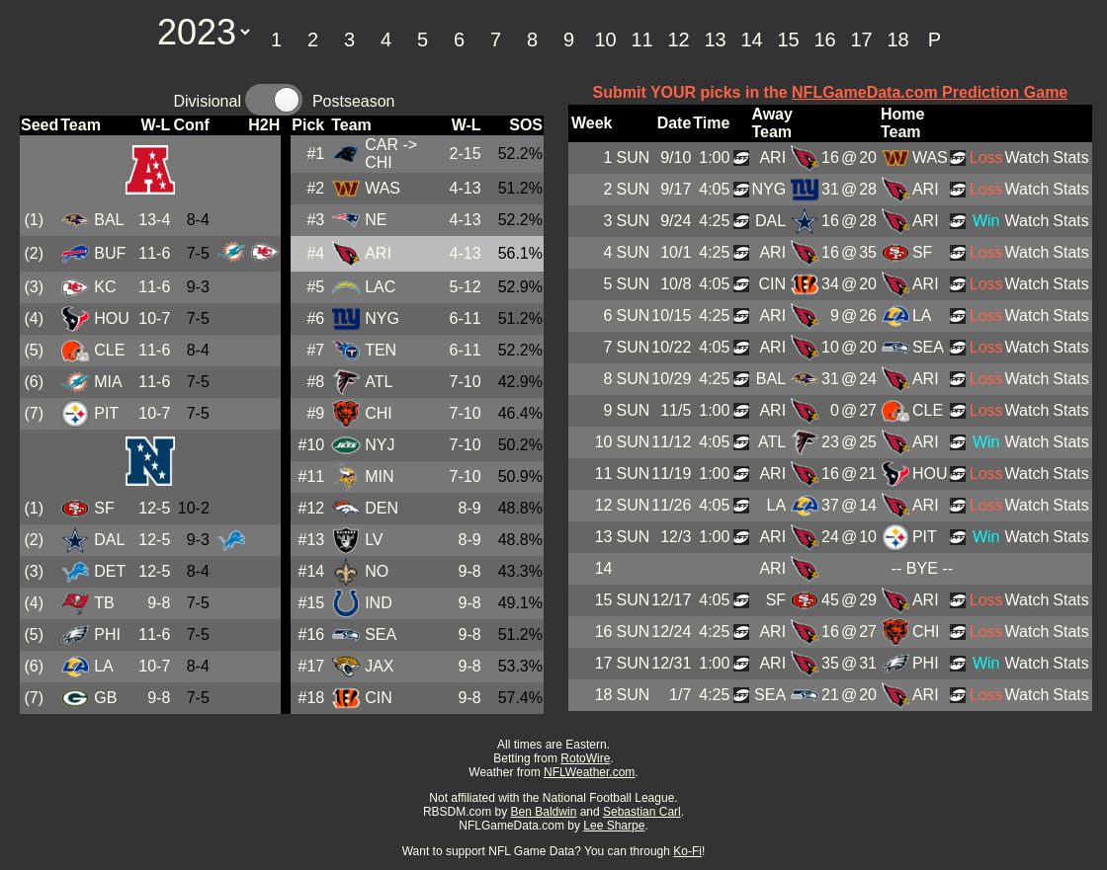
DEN (381, 508)
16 (824, 39)
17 (861, 39)
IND (378, 602)
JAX (379, 666)
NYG (382, 318)
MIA (108, 381)
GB (105, 697)
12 (678, 39)
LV (374, 539)
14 (751, 39)
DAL (109, 539)
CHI (378, 413)
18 (897, 39)
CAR (381, 144)
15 (788, 39)
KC (105, 286)
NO (376, 571)
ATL (378, 381)
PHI (107, 634)
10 (605, 39)
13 (714, 39)
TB (104, 602)
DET (110, 571)
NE (375, 219)
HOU (111, 318)
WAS (382, 188)
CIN (378, 697)
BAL (109, 219)
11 (641, 39)
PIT (106, 413)
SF (104, 508)
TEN (380, 350)
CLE (109, 350)
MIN (379, 476)
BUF (110, 253)
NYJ (379, 444)
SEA (380, 634)
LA (104, 666)
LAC (380, 286)
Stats (1070, 157)
